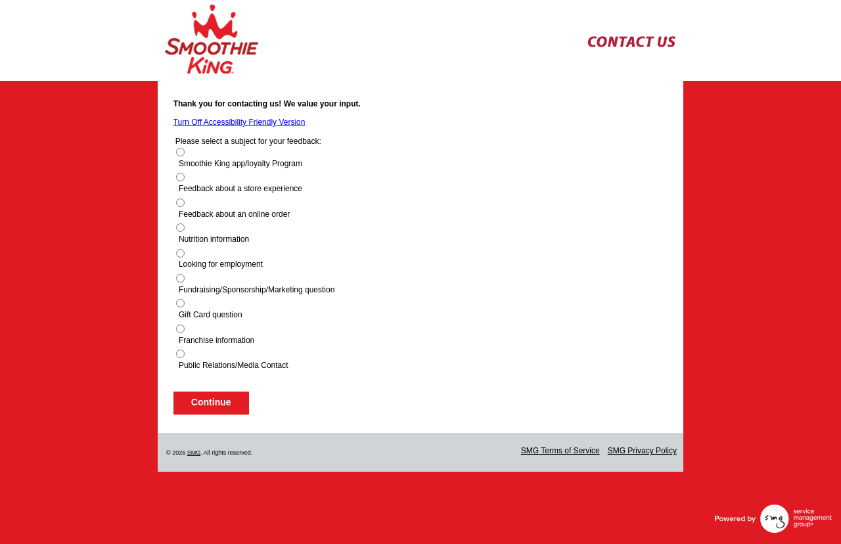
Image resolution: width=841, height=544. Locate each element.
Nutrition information (214, 239)
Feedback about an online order (234, 214)
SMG (194, 452)
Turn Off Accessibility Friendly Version (239, 122)
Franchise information (216, 340)
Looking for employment (221, 264)
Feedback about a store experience (240, 188)
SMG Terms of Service (560, 450)
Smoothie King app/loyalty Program (240, 163)
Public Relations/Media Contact (233, 365)
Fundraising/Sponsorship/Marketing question (256, 289)
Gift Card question (210, 314)
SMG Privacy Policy (642, 450)
